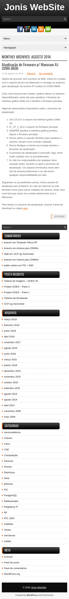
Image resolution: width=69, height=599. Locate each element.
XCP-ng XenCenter (23, 254)
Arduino (8, 438)
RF (5, 512)
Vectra (7, 529)
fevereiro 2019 (11, 325)
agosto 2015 (10, 393)
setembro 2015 (12, 388)
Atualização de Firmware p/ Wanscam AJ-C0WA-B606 (30, 66)
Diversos (31, 73)
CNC (6, 449)
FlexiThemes (48, 595)
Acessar (8, 556)
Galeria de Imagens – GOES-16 (21, 281)
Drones (8, 466)
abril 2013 (9, 405)
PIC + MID (27, 265)
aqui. (25, 208)
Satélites (8, 524)
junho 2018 (10, 330)
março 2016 (10, 359)
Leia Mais (59, 216)
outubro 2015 (11, 382)
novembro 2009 (12, 411)
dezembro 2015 (12, 371)
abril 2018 (9, 336)
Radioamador (11, 501)
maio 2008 (9, 416)
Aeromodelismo (12, 432)
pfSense (8, 484)
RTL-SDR (9, 518)
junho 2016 (10, 353)
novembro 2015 (12, 376)
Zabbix (7, 541)
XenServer (9, 535)
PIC (6, 489)
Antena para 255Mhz (27, 248)
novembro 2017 (12, 342)
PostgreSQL (10, 495)
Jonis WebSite (34, 7)
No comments (46, 73)
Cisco (7, 443)
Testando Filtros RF (27, 242)
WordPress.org (12, 574)
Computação (11, 455)
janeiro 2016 (10, 365)
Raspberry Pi (11, 506)
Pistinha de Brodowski (16, 298)
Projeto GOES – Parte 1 (17, 292)
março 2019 (10, 319)
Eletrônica (9, 472)
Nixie (6, 478)
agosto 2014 (10, 399)
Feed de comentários (15, 568)
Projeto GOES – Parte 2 (17, 286)
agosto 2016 (10, 348)
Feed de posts (11, 562)
